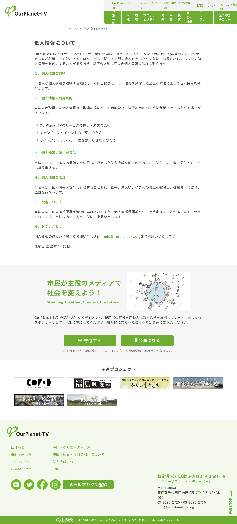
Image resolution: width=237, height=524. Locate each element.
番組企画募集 (21, 454)
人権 (84, 17)
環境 (95, 17)
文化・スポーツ (190, 17)
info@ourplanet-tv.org (122, 236)
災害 (153, 17)
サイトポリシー (23, 461)
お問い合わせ (21, 468)
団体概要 (18, 447)
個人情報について (66, 461)
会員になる (147, 340)
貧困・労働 (168, 17)
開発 (132, 17)
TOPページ (70, 28)
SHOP (161, 5)
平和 (142, 17)
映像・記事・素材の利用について (73, 454)
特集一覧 (66, 17)
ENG (149, 5)
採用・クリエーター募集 (72, 447)
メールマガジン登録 (182, 7)
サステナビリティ (114, 17)
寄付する (212, 4)
